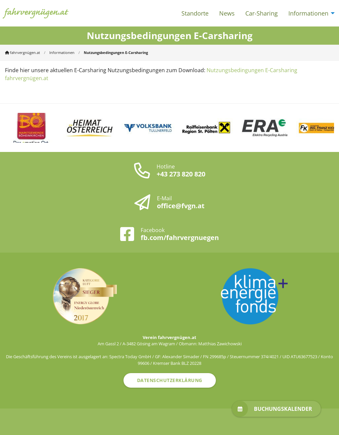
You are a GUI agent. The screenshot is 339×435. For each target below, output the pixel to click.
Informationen (61, 52)
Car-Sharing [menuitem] (261, 13)
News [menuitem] (227, 13)
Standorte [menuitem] (195, 13)
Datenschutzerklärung (169, 380)
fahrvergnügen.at (22, 52)
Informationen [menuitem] (308, 13)
